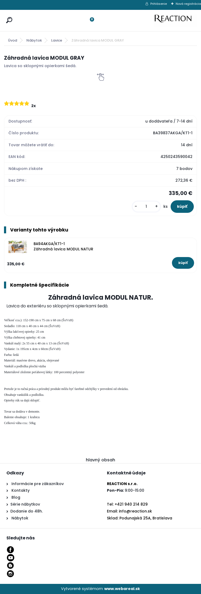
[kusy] (146, 207)
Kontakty (20, 490)
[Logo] (175, 20)
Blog (15, 497)
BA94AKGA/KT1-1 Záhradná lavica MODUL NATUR (63, 246)
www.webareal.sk (122, 588)
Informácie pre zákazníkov (37, 483)
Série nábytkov (25, 504)
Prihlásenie (158, 4)
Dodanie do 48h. (26, 511)
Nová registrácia (188, 4)
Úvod (12, 40)
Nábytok (34, 40)
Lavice (56, 40)
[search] (8, 15)
